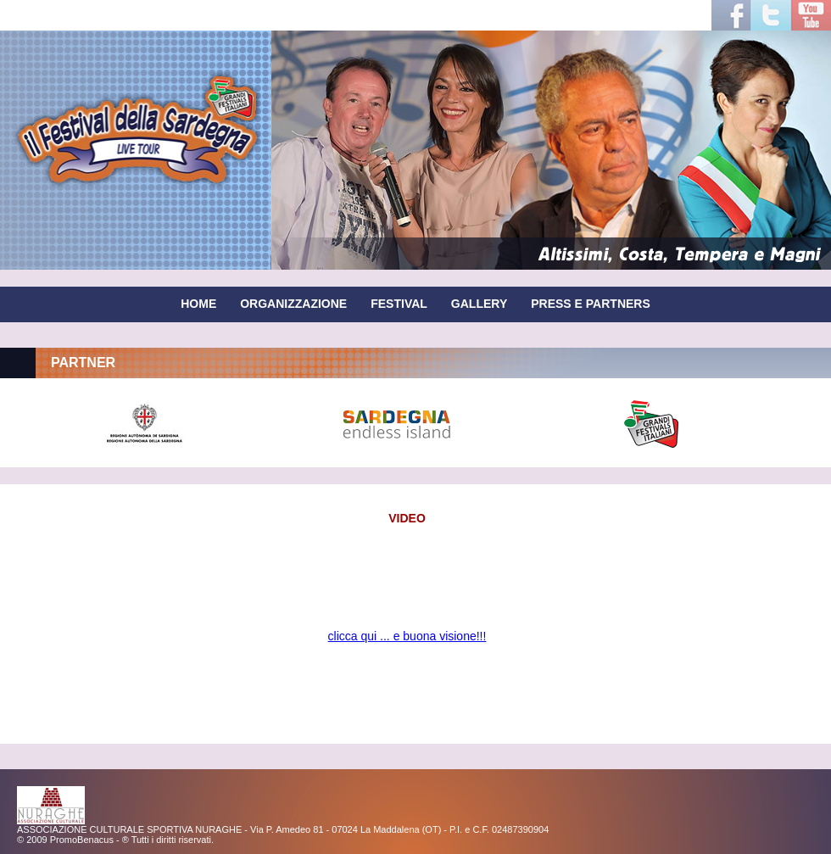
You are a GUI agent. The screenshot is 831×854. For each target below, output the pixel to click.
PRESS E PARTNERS (590, 303)
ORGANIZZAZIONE (293, 303)
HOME (198, 303)
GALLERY (479, 303)
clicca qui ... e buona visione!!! (407, 636)
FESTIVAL (399, 303)
